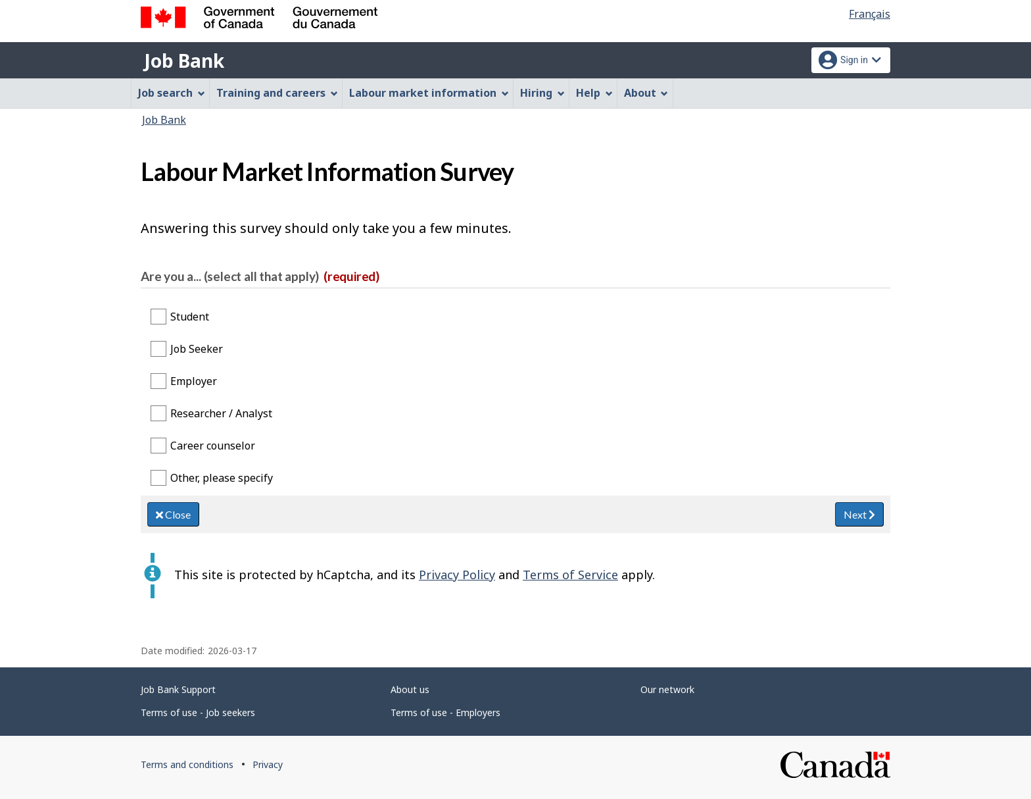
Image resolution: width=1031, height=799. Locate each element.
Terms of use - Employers (445, 712)
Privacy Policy (457, 574)
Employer (193, 381)
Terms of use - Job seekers (198, 712)
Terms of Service (570, 574)
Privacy (267, 764)
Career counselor (212, 445)
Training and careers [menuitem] (277, 93)
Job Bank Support (178, 689)
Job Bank (184, 60)
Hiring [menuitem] (542, 93)
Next (859, 514)
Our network (667, 689)
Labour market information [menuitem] (429, 93)
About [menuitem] (646, 93)
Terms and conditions (187, 764)
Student (189, 316)
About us (410, 689)
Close (173, 514)
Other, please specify (221, 478)
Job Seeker (196, 349)
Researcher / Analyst (221, 413)
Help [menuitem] (594, 93)
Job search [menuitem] (171, 93)
